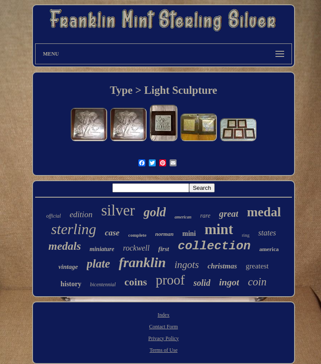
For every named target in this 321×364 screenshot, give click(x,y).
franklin (142, 262)
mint (218, 229)
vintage (68, 266)
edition (80, 214)
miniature (102, 249)
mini (189, 233)
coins (135, 282)
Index (163, 315)
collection (214, 246)
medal (264, 212)
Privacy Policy (163, 338)
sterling (73, 229)
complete (137, 235)
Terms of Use (163, 350)
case (112, 232)
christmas (222, 266)
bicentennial (103, 284)
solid (201, 283)
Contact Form (163, 327)
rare (205, 215)
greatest (257, 266)
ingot (229, 282)
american (182, 217)
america (269, 249)
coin (257, 282)
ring (245, 235)
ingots (186, 264)
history (71, 284)
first (163, 248)
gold (155, 212)
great (228, 213)
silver (118, 210)
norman (164, 234)
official (53, 216)
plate (98, 263)
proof (170, 280)
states (267, 232)
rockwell (136, 248)
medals (64, 246)
